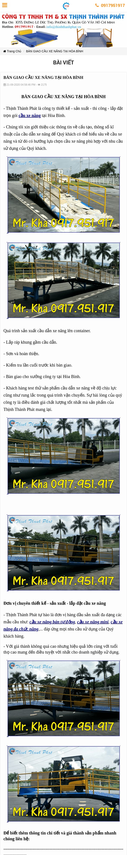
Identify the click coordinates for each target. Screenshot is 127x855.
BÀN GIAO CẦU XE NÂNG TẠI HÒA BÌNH (54, 51)
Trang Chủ (12, 51)
